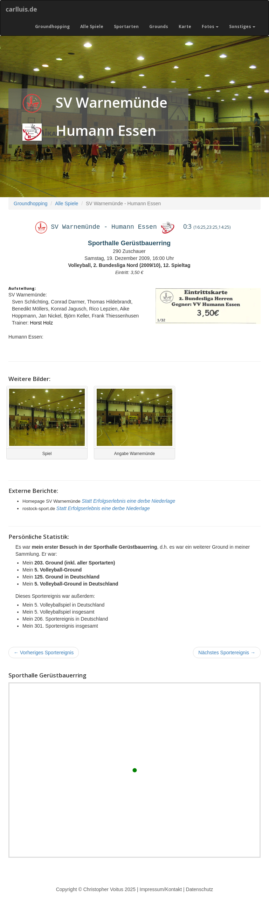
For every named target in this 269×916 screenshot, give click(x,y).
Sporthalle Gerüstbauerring (129, 243)
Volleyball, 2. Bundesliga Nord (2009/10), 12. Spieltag (129, 265)
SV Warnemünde (111, 102)
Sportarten (126, 26)
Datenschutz (199, 889)
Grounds (158, 26)
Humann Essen (106, 130)
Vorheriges (44, 652)
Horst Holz (41, 323)
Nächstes (226, 652)
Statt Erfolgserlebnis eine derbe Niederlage (128, 501)
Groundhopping (52, 26)
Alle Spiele (91, 26)
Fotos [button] (210, 26)
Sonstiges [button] (242, 26)
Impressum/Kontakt (161, 889)
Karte (185, 26)
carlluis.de (21, 9)
